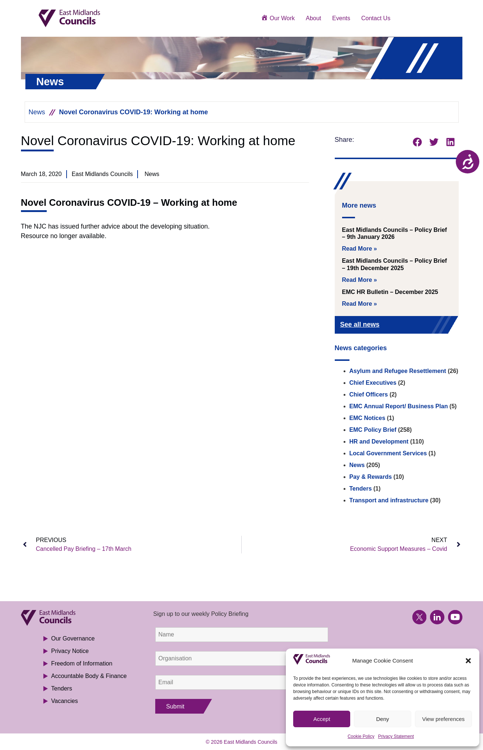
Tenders (360, 488)
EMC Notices (367, 418)
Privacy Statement (396, 736)
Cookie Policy (361, 736)
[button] (468, 660)
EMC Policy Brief (373, 430)
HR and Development (379, 441)
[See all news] (441, 325)
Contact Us (375, 18)
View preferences (443, 719)
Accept (321, 719)
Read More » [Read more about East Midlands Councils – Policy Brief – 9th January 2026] (359, 248)
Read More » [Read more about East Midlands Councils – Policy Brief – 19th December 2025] (359, 280)
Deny (382, 719)
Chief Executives (373, 383)
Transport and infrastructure (389, 500)
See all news (360, 324)
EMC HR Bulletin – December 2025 (390, 292)
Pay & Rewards (370, 477)
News (37, 112)
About (313, 18)
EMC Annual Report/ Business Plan (398, 406)
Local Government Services (388, 453)
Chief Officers (368, 394)
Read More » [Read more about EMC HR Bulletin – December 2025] (359, 304)
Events (341, 18)
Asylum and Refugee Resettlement (397, 371)
